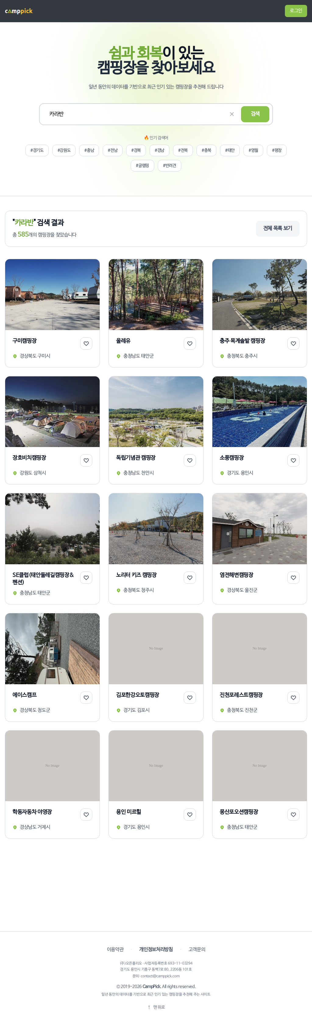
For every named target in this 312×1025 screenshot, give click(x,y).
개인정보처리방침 (155, 950)
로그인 (296, 11)
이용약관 (115, 950)
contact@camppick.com (160, 976)
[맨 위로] (156, 1007)
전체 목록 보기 (277, 228)
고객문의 (197, 950)
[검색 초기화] (232, 114)
